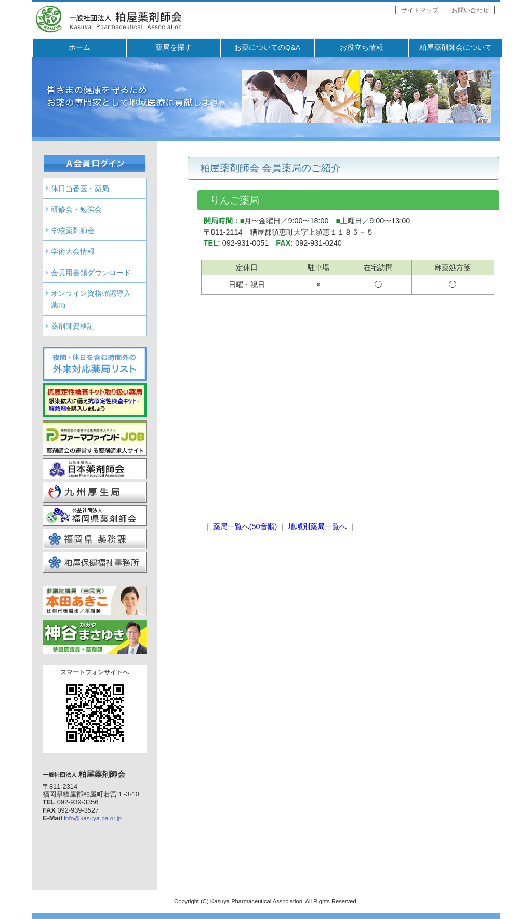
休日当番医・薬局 (80, 188)
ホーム (79, 47)
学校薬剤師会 (73, 230)
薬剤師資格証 (73, 326)
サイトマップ (419, 10)
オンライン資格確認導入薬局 (91, 299)
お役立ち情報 (361, 47)
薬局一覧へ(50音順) (245, 526)
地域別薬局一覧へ (317, 526)
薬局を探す (173, 47)
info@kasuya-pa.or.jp (93, 818)
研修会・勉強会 (76, 209)
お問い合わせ (470, 10)
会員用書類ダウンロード (91, 272)
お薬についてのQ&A (267, 47)
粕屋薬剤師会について (455, 47)
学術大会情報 (73, 251)
